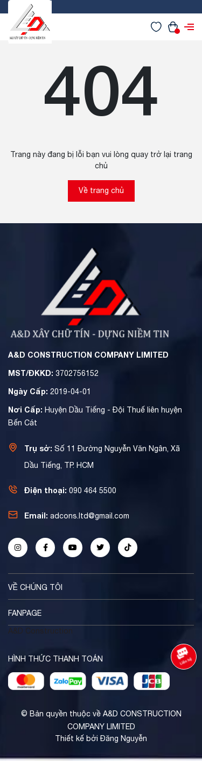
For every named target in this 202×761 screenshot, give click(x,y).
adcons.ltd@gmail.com (89, 515)
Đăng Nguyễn (123, 738)
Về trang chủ (101, 190)
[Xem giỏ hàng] (173, 26)
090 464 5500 (92, 490)
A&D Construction (40, 631)
